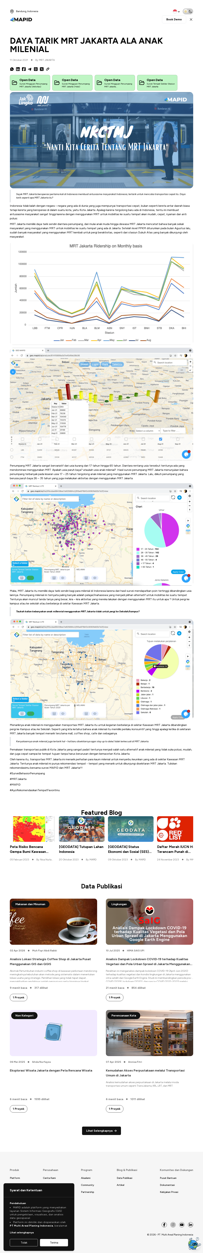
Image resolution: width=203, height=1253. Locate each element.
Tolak (24, 1242)
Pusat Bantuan (168, 1178)
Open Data (27, 80)
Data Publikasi (124, 1178)
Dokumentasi (167, 1185)
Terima (54, 1242)
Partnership (87, 1192)
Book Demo (174, 19)
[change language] (177, 11)
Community (87, 1185)
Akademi (85, 1178)
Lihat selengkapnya (22, 1232)
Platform (15, 1178)
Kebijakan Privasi (169, 1192)
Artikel (120, 1185)
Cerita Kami (49, 1178)
